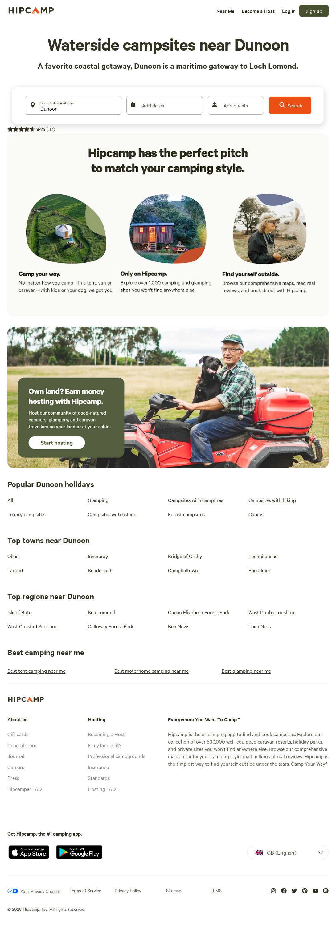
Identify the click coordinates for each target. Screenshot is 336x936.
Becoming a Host (106, 734)
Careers (15, 767)
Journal (15, 755)
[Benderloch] (100, 570)
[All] (10, 499)
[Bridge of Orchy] (185, 556)
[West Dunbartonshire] (271, 612)
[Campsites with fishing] (112, 514)
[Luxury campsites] (26, 514)
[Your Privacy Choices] (34, 891)
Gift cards (17, 734)
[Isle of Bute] (19, 612)
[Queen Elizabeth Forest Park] (198, 612)
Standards (99, 777)
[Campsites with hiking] (272, 499)
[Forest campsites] (186, 514)
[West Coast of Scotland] (32, 626)
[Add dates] (164, 105)
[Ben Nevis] (178, 626)
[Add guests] (236, 105)
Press (13, 777)
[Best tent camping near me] (36, 670)
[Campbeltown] (183, 570)
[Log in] (289, 11)
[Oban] (13, 556)
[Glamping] (98, 499)
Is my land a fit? (104, 745)
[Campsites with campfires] (195, 499)
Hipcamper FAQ (24, 788)
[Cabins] (255, 514)
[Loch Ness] (259, 626)
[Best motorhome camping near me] (151, 670)
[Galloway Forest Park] (110, 626)
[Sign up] (314, 11)
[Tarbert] (15, 570)
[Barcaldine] (259, 570)
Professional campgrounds (116, 755)
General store (21, 745)
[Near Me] (225, 11)
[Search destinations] (73, 105)
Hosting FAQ (102, 788)
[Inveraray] (98, 556)
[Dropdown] (288, 852)
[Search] (290, 105)
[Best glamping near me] (246, 670)
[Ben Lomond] (101, 612)
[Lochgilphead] (263, 556)
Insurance (98, 767)
